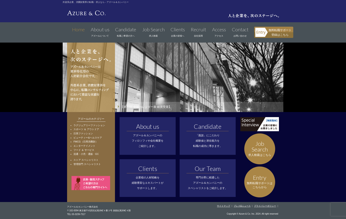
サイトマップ (223, 206)
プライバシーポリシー (265, 206)
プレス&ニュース (242, 206)
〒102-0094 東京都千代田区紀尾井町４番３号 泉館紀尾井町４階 (99, 210)
